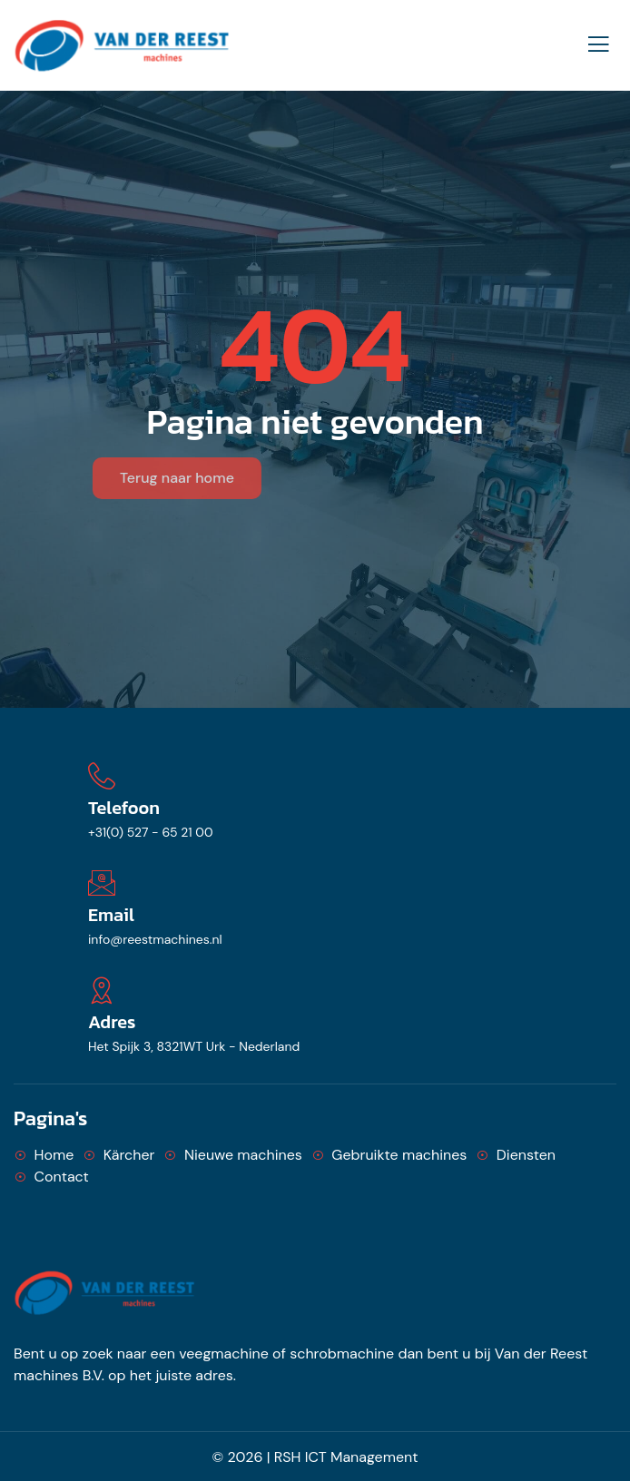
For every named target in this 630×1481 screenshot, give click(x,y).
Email (111, 914)
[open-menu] (598, 45)
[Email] (101, 883)
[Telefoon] (101, 776)
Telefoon (124, 807)
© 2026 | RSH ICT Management (315, 1456)
